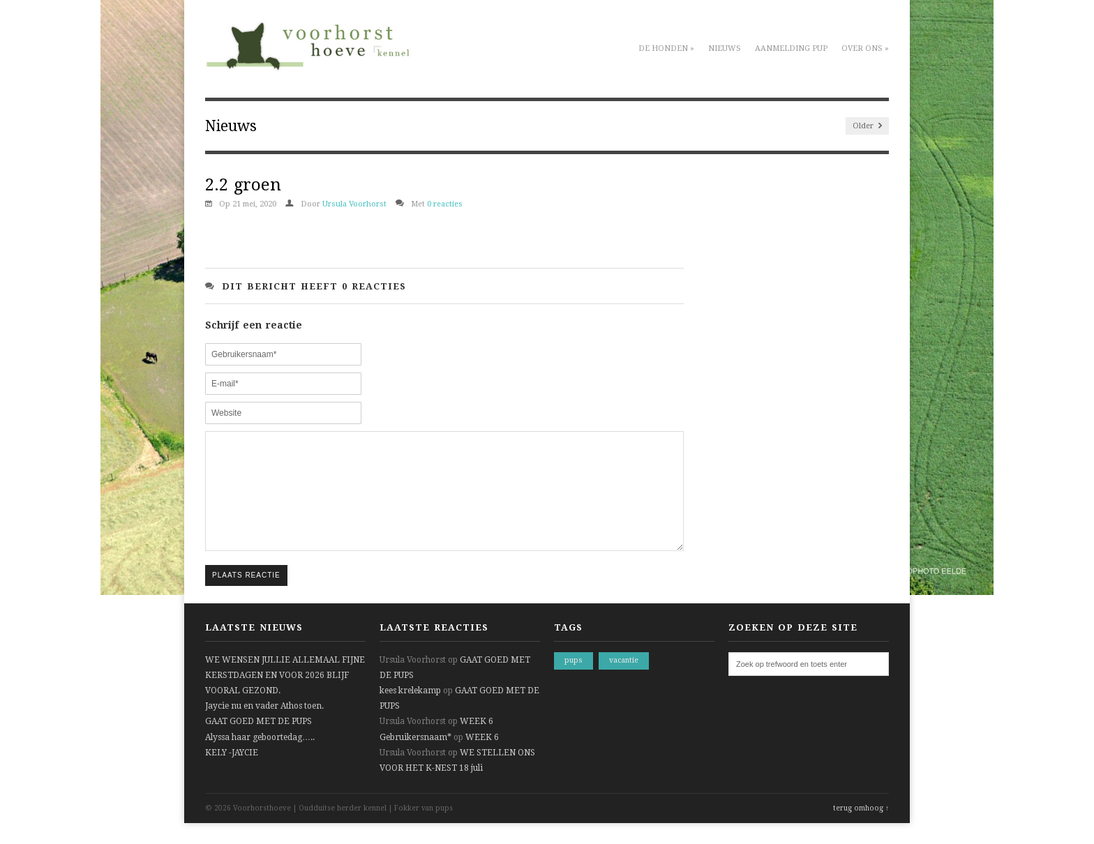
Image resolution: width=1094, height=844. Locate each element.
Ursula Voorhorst (354, 204)
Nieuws (724, 48)
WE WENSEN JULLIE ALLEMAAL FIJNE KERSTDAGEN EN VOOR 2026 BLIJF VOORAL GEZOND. (285, 696)
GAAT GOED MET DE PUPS (258, 742)
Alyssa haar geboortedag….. (260, 758)
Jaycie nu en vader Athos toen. (264, 727)
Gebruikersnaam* (415, 758)
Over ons (865, 48)
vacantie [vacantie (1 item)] (623, 681)
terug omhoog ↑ (861, 829)
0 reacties (445, 204)
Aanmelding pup (791, 48)
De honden (666, 48)
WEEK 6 (476, 742)
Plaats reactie (246, 596)
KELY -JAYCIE (231, 773)
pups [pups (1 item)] (573, 681)
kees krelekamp (410, 711)
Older (867, 126)
